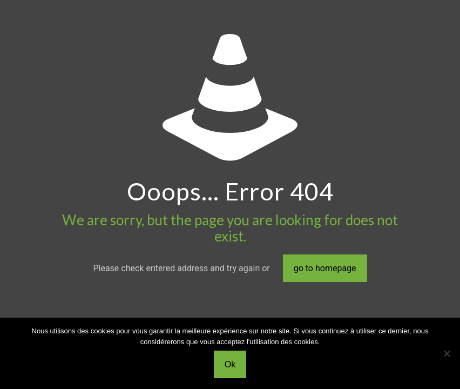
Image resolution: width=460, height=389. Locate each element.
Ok (230, 364)
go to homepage (325, 268)
